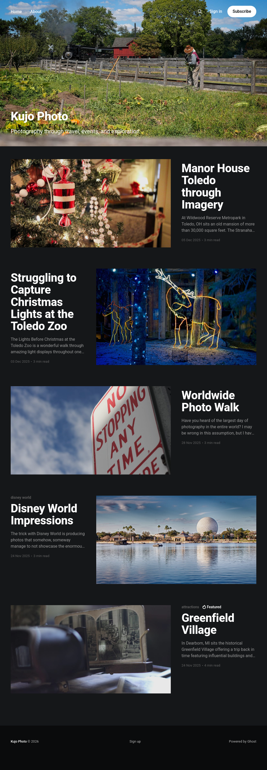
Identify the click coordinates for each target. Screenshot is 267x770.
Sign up (135, 741)
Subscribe (242, 11)
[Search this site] (200, 11)
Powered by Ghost (242, 741)
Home (16, 11)
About (35, 11)
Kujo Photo (19, 741)
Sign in (215, 11)
